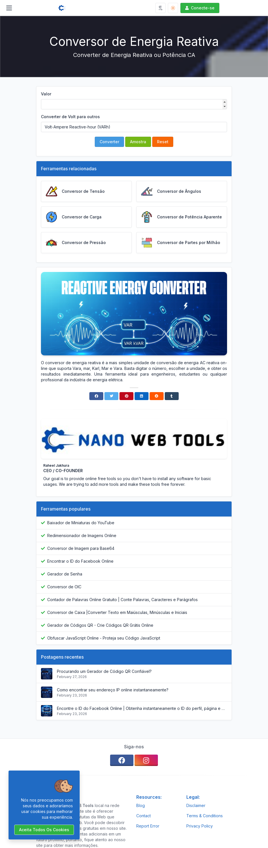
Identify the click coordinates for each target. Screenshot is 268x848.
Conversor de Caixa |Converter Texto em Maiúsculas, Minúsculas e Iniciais (117, 612)
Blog (140, 805)
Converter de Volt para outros (70, 116)
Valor (46, 93)
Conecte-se (199, 7)
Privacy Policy (199, 826)
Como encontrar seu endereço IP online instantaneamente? (112, 689)
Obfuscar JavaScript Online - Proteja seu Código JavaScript (103, 638)
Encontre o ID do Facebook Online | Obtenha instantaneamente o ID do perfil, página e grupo (142, 708)
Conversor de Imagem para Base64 (80, 548)
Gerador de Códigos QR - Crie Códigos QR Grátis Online (100, 625)
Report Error (147, 826)
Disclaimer (195, 805)
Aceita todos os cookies (44, 829)
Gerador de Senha (64, 574)
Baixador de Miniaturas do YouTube (80, 522)
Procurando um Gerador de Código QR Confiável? (104, 671)
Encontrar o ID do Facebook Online (80, 561)
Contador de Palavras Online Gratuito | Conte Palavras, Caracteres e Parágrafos (122, 599)
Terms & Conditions (204, 815)
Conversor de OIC (64, 586)
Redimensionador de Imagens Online (81, 535)
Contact (143, 815)
